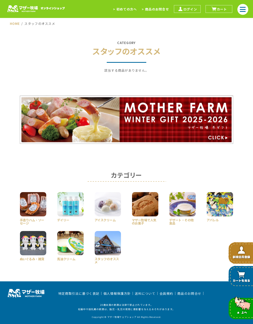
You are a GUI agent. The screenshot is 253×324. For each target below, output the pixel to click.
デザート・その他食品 (181, 221)
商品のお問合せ (189, 293)
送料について (145, 293)
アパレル (213, 220)
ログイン (187, 9)
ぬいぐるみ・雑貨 (32, 258)
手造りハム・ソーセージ (32, 221)
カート (219, 9)
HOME (15, 23)
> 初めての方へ (125, 9)
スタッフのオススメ (106, 260)
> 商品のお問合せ (155, 9)
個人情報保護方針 (117, 293)
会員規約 (166, 293)
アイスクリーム (105, 220)
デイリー (63, 220)
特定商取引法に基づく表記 (78, 293)
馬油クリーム (66, 258)
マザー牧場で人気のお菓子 (144, 221)
